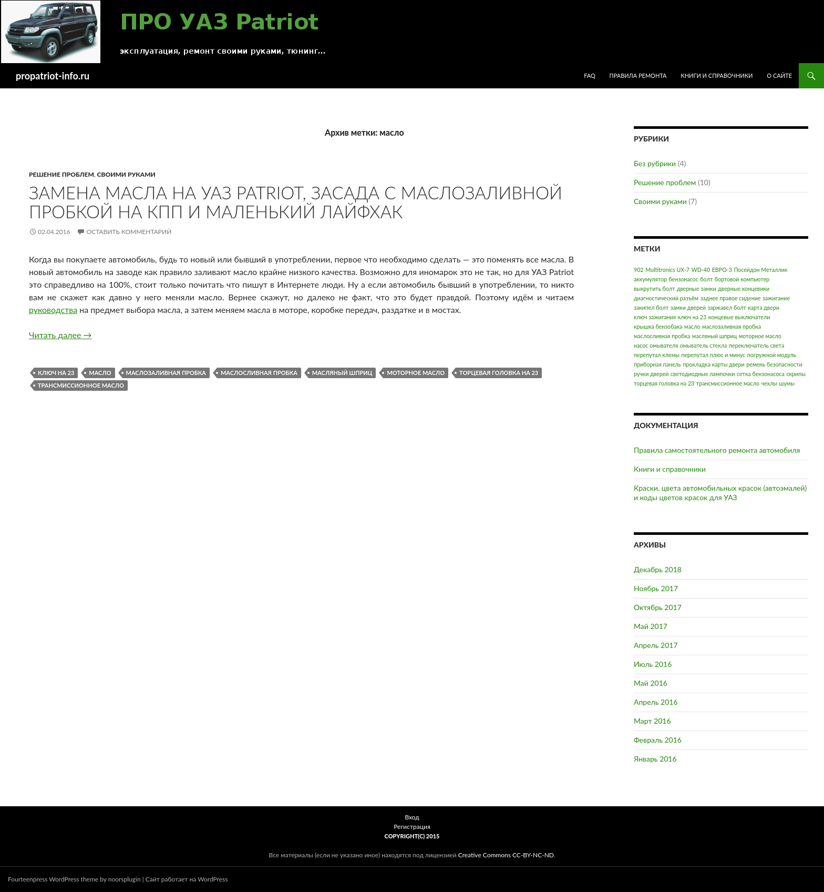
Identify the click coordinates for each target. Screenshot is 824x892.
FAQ (589, 75)
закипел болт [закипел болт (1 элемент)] (651, 307)
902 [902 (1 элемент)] (639, 269)
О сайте (779, 75)
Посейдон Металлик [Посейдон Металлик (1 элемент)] (760, 269)
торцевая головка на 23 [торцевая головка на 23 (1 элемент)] (664, 383)
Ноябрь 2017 (656, 588)
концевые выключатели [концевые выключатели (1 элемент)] (739, 316)
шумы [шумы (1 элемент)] (787, 383)
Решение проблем (61, 174)
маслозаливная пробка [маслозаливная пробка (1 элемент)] (731, 326)
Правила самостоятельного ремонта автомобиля (717, 449)
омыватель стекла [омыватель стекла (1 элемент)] (703, 345)
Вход (412, 817)
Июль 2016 (653, 664)
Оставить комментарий (128, 232)
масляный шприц (342, 372)
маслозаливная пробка (166, 372)
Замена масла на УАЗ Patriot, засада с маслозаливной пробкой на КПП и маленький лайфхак (295, 202)
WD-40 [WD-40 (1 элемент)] (701, 269)
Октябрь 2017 (658, 607)
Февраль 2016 (658, 739)
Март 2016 (652, 720)
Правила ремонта (638, 75)
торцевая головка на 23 (498, 372)
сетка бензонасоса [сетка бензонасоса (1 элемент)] (761, 373)
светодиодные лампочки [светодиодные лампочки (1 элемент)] (703, 373)
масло (100, 372)
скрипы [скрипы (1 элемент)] (795, 373)
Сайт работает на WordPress (187, 879)
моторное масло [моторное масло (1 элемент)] (760, 335)
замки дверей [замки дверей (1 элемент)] (688, 307)
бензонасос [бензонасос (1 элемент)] (683, 279)
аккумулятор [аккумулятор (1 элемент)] (650, 279)
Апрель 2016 (656, 701)
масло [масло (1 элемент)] (692, 326)
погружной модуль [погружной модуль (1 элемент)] (771, 354)
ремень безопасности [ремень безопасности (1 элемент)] (774, 364)
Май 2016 (650, 682)
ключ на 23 (56, 372)
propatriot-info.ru (52, 76)
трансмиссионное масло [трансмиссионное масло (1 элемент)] (727, 383)
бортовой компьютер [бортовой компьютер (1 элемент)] (742, 279)
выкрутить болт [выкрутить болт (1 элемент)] (654, 288)
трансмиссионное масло (81, 385)
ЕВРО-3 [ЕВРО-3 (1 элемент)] (722, 269)
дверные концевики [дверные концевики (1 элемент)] (743, 288)
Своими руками (126, 174)
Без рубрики (655, 163)
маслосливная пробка (259, 372)
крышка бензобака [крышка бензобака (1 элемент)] (658, 326)
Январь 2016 (655, 758)
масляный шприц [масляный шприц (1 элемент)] (714, 335)
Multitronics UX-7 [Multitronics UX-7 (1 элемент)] (667, 269)
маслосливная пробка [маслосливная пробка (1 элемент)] (662, 335)
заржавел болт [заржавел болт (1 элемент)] (726, 307)
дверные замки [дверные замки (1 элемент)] (696, 288)
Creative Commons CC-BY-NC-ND (506, 855)
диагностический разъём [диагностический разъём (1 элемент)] (666, 298)
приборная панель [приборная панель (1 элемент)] (657, 364)
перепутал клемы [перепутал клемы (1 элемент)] (656, 354)
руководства (53, 310)
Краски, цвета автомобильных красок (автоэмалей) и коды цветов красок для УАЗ (720, 492)
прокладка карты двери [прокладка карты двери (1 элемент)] (713, 364)
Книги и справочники (717, 75)
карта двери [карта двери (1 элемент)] (763, 307)
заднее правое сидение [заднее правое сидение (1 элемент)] (731, 298)
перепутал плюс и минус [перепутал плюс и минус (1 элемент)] (713, 354)
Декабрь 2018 (658, 569)
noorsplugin (124, 879)
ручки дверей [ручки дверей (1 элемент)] (651, 373)
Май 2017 (650, 626)
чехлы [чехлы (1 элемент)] (769, 383)
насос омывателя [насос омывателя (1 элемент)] (656, 345)
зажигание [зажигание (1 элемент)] (776, 298)
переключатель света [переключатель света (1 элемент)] (756, 345)
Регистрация (412, 826)
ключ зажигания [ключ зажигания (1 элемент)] (655, 316)
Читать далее (60, 335)
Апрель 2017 (656, 645)
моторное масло (416, 372)
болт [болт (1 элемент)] (706, 279)
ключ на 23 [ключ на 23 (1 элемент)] (692, 316)
